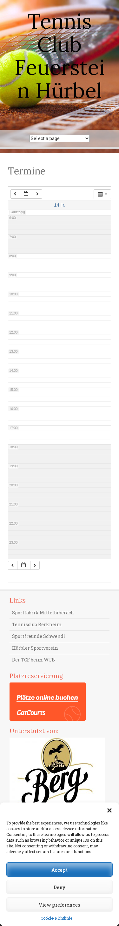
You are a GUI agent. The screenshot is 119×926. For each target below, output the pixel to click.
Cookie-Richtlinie (56, 918)
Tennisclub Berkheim (37, 624)
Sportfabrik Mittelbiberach (43, 613)
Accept (59, 869)
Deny (59, 887)
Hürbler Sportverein (35, 648)
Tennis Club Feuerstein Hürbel (59, 56)
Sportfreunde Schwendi (38, 636)
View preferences (59, 904)
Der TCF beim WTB (33, 660)
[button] (109, 810)
